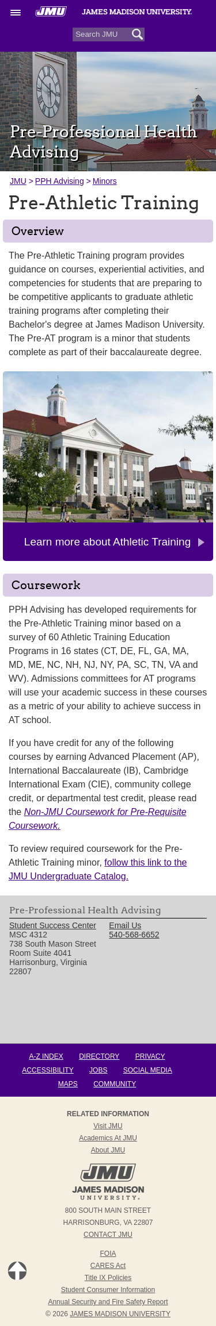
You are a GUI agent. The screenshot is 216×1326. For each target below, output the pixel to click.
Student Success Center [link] (52, 925)
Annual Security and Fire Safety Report (108, 1302)
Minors (105, 181)
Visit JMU (107, 1126)
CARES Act (108, 1266)
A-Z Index (46, 1056)
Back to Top (17, 1271)
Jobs (98, 1070)
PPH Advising (59, 181)
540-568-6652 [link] (134, 934)
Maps (68, 1084)
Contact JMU (108, 1235)
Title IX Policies (108, 1278)
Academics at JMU (108, 1138)
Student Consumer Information (108, 1290)
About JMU (108, 1150)
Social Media (147, 1070)
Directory (99, 1056)
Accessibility (47, 1070)
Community (114, 1084)
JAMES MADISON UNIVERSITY (120, 1314)
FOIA (108, 1254)
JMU (18, 181)
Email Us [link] (125, 925)
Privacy (150, 1056)
